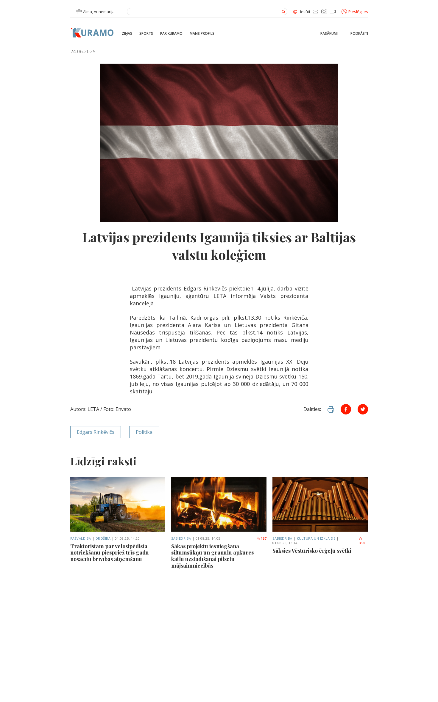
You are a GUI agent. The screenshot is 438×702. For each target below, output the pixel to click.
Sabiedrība (181, 538)
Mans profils (202, 33)
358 (362, 541)
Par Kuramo (171, 33)
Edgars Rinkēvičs (95, 432)
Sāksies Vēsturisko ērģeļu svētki (311, 551)
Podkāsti (359, 33)
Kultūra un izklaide (316, 538)
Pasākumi (329, 33)
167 (261, 538)
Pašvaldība (80, 538)
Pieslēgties (355, 11)
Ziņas (127, 33)
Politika (144, 432)
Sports (146, 33)
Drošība (103, 538)
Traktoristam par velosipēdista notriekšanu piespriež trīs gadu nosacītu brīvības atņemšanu (109, 553)
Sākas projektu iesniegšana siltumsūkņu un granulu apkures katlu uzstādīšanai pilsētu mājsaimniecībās (212, 556)
